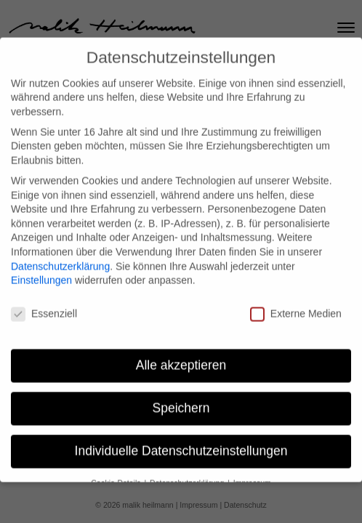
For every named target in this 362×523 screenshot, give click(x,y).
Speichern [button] (181, 399)
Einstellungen (41, 271)
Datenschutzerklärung (60, 257)
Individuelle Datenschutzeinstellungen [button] (181, 441)
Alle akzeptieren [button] (181, 356)
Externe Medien (296, 305)
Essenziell (44, 305)
